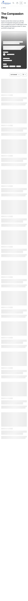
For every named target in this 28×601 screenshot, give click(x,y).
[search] (13, 3)
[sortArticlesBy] (15, 74)
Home (4, 7)
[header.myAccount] (21, 3)
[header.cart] (17, 3)
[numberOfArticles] (24, 74)
